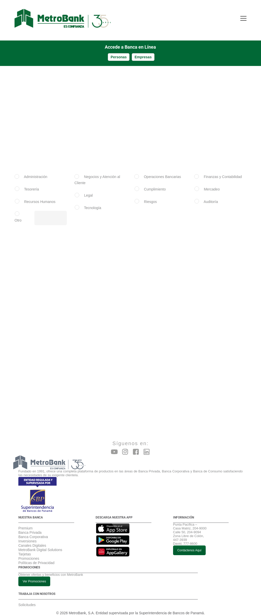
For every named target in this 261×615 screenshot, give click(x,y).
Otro (18, 215)
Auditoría (211, 197)
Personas (119, 52)
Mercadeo (212, 184)
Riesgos (150, 197)
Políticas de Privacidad (36, 558)
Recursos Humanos (40, 197)
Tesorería (31, 184)
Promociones (28, 553)
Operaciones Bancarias (162, 172)
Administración (35, 172)
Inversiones (27, 536)
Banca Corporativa (33, 532)
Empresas (143, 52)
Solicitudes (27, 600)
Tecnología (92, 203)
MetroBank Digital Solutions (40, 545)
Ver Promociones (34, 576)
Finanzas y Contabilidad (223, 172)
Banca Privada (30, 527)
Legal (88, 190)
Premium (25, 523)
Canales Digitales (32, 540)
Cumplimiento (155, 184)
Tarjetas (24, 549)
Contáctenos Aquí (189, 545)
